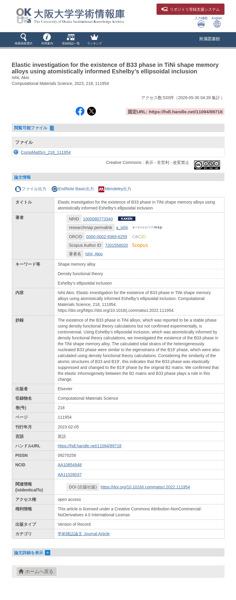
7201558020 (116, 245)
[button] (23, 39)
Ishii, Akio (93, 253)
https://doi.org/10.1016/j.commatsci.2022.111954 (145, 487)
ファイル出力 (30, 188)
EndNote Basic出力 (72, 188)
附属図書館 (209, 38)
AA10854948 (70, 464)
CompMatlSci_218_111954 (46, 152)
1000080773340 (98, 219)
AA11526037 (70, 474)
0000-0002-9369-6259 (106, 236)
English (217, 22)
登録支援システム (190, 9)
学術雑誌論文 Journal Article (84, 533)
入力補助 (201, 22)
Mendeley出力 (114, 188)
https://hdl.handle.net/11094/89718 (89, 445)
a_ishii (122, 227)
